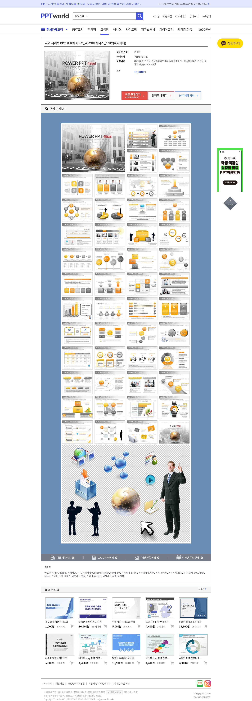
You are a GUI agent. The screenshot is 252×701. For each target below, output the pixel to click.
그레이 (54, 576)
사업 (114, 576)
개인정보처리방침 (76, 683)
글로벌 (48, 573)
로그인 (156, 16)
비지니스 (107, 576)
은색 (158, 573)
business (97, 576)
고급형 (104, 29)
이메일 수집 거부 (122, 683)
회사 (83, 576)
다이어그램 (166, 29)
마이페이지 (180, 16)
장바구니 (194, 16)
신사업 (134, 573)
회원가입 (167, 16)
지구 (79, 573)
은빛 (196, 573)
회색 (152, 573)
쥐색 (191, 573)
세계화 (55, 573)
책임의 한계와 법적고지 (100, 683)
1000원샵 (204, 29)
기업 (89, 576)
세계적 (121, 576)
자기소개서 (148, 29)
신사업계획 (144, 573)
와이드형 (131, 29)
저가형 (92, 29)
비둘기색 (172, 573)
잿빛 (180, 573)
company (115, 573)
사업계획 (126, 573)
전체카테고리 (53, 29)
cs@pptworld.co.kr (105, 699)
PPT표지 (77, 29)
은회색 (164, 573)
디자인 (67, 576)
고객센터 (206, 16)
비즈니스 (76, 576)
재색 (185, 573)
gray (201, 573)
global (62, 573)
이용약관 (60, 683)
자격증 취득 (185, 29)
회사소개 (47, 683)
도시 (61, 576)
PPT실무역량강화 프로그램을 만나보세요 (183, 3)
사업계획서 (88, 573)
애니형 (117, 29)
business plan (101, 573)
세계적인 (72, 573)
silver (47, 576)
